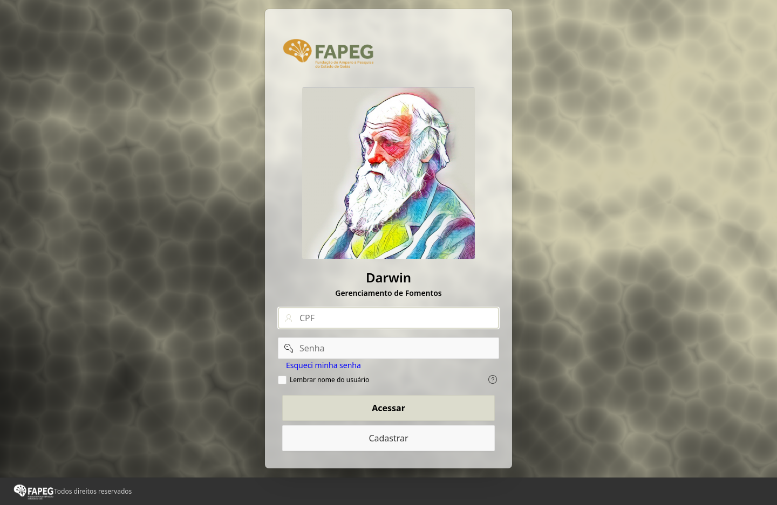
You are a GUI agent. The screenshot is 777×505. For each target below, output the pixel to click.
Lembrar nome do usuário (329, 380)
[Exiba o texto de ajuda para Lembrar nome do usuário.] (492, 379)
